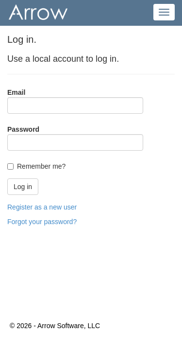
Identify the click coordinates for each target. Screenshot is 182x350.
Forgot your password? (42, 222)
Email (16, 92)
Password (23, 129)
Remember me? (41, 166)
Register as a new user (42, 207)
